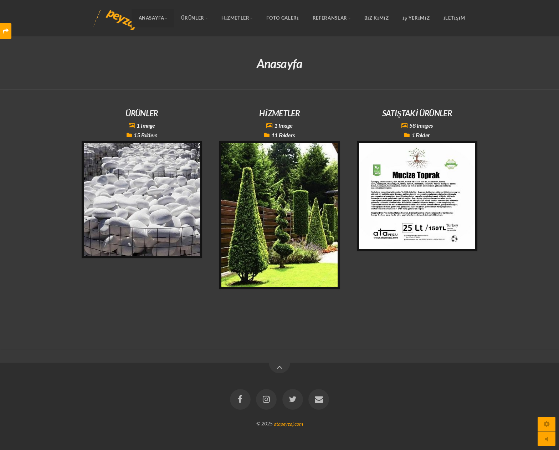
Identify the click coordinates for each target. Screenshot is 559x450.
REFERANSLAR (330, 18)
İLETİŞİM (454, 18)
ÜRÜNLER (192, 18)
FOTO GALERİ (282, 18)
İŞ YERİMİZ (416, 18)
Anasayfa (151, 18)
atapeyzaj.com (288, 423)
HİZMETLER (235, 18)
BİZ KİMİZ (376, 18)
